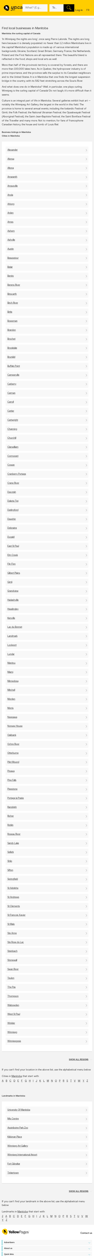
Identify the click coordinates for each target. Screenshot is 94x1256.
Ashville (11, 240)
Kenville (11, 618)
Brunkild (11, 357)
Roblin (10, 825)
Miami (10, 672)
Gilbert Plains (13, 573)
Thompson (13, 996)
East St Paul (13, 546)
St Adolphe (12, 888)
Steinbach (12, 951)
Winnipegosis (14, 1041)
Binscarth (12, 294)
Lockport (12, 645)
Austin (10, 249)
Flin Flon (11, 564)
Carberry (11, 384)
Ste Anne (12, 933)
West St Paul (13, 1014)
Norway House (14, 726)
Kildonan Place (14, 1137)
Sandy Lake (13, 843)
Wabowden (13, 1005)
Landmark (12, 636)
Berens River (13, 285)
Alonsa (10, 159)
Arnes (10, 222)
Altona (10, 168)
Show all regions (78, 1060)
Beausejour (13, 258)
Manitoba (17, 1076)
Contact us (86, 1233)
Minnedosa (12, 681)
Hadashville (13, 600)
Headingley (13, 609)
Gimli (9, 582)
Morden (11, 699)
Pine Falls (11, 780)
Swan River (13, 969)
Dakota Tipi (12, 501)
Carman (11, 393)
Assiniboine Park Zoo (17, 1128)
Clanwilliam (12, 447)
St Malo (11, 924)
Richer (10, 816)
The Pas (11, 987)
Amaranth (12, 177)
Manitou (11, 663)
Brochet (11, 339)
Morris (10, 708)
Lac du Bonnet (14, 627)
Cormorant (12, 456)
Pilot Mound (13, 762)
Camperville (13, 375)
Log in (79, 10)
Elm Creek (12, 555)
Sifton (10, 870)
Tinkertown (13, 1173)
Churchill (11, 438)
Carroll (10, 402)
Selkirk (10, 852)
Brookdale (12, 348)
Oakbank (11, 735)
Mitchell (11, 690)
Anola (10, 195)
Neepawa (12, 717)
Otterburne (13, 753)
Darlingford (12, 510)
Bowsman (12, 321)
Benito (10, 276)
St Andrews (13, 897)
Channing (12, 429)
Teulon (10, 978)
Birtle (9, 312)
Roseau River (13, 834)
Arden (10, 213)
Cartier (10, 411)
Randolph (12, 807)
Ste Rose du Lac (15, 942)
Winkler (11, 1023)
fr (88, 10)
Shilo (9, 861)
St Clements (13, 906)
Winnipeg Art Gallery (17, 1146)
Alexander (12, 150)
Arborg (10, 204)
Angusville (12, 186)
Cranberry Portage (16, 474)
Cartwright (12, 420)
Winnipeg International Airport (22, 1155)
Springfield (12, 879)
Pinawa (10, 771)
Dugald (10, 537)
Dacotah (11, 492)
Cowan (11, 465)
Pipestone (12, 789)
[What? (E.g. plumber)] (35, 8)
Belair (10, 267)
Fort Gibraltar (13, 1164)
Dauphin (11, 519)
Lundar (10, 654)
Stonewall (12, 960)
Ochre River (13, 744)
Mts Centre (13, 1119)
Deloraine (12, 528)
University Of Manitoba (18, 1110)
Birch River (12, 303)
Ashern (11, 231)
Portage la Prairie (15, 798)
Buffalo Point (13, 366)
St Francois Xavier (16, 915)
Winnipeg (12, 1032)
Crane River (13, 483)
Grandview (12, 591)
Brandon (11, 330)
